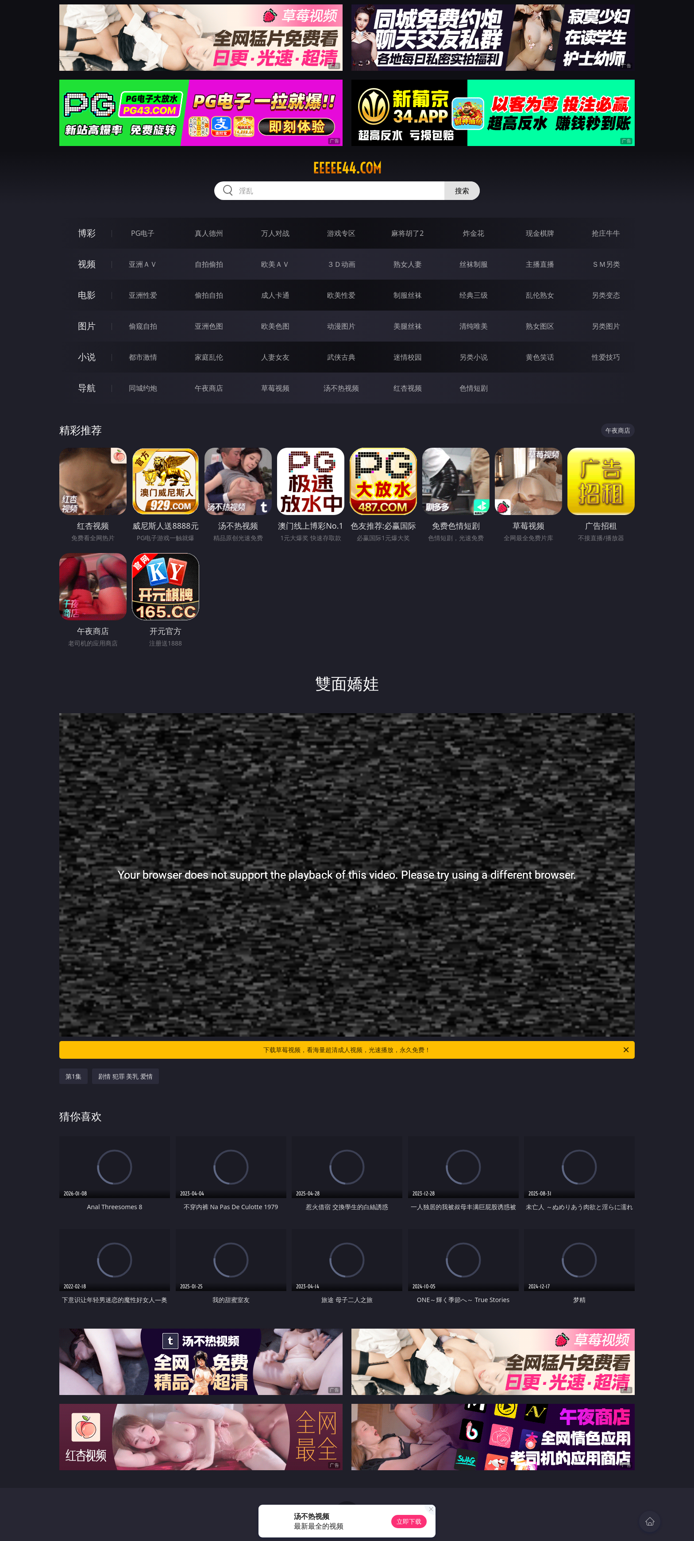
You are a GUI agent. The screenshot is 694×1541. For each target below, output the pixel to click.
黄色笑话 (540, 357)
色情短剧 (473, 388)
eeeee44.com (347, 168)
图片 (87, 326)
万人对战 (275, 233)
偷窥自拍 (143, 326)
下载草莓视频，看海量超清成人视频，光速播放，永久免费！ (446, 1050)
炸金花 (473, 233)
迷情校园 (407, 357)
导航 (87, 388)
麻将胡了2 (407, 233)
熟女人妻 (407, 264)
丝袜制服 (473, 264)
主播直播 (540, 264)
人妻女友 (275, 357)
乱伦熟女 (540, 295)
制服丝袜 (407, 295)
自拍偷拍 (209, 264)
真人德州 (209, 233)
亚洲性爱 (143, 295)
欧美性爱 (341, 295)
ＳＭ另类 (606, 264)
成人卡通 (275, 295)
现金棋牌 (540, 233)
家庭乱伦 (209, 357)
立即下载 (409, 1521)
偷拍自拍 (209, 295)
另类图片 (606, 326)
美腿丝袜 (407, 326)
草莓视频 (275, 388)
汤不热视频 (341, 388)
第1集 (73, 1076)
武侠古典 (341, 357)
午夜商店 (209, 388)
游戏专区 (341, 233)
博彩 (87, 233)
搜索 (462, 191)
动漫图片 (341, 326)
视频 (87, 264)
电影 (87, 295)
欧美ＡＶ (275, 264)
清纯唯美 (473, 326)
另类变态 (606, 295)
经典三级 (473, 295)
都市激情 (143, 357)
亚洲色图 (209, 326)
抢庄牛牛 (606, 233)
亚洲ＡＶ (143, 264)
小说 (87, 357)
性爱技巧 (606, 357)
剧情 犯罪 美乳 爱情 (125, 1076)
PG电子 (142, 233)
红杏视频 (407, 388)
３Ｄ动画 (341, 264)
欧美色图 (275, 326)
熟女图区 (540, 326)
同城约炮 (143, 388)
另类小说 (473, 357)
